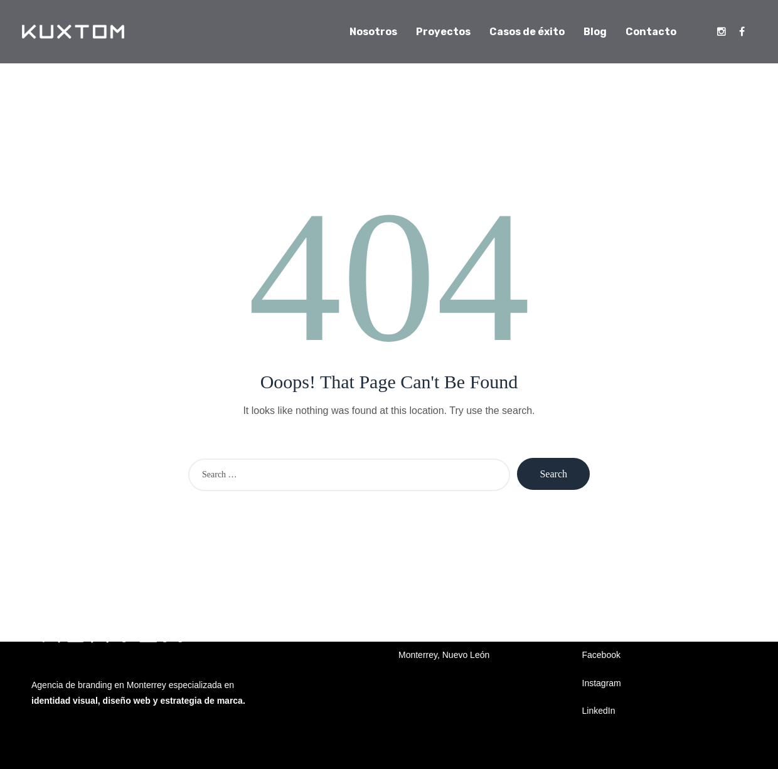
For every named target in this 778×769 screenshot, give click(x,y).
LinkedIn (598, 711)
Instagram (601, 683)
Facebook (601, 655)
